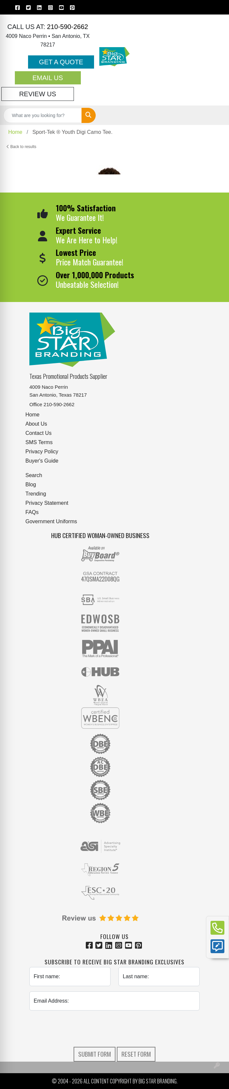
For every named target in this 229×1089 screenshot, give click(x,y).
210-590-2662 (66, 26)
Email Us (47, 77)
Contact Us (38, 433)
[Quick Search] (42, 115)
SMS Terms (38, 442)
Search (33, 475)
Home (32, 414)
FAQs (32, 512)
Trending (35, 494)
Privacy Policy (41, 451)
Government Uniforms (51, 521)
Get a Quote (61, 62)
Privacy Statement (46, 503)
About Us (36, 424)
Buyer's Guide (41, 461)
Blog (30, 484)
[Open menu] (215, 115)
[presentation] (114, 1029)
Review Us (37, 94)
